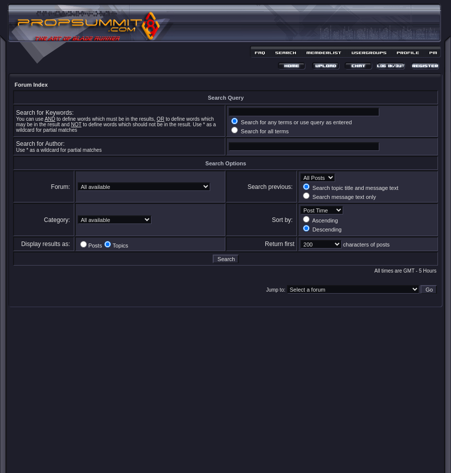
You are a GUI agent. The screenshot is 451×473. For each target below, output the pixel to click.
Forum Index (31, 85)
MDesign (261, 456)
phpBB (207, 451)
